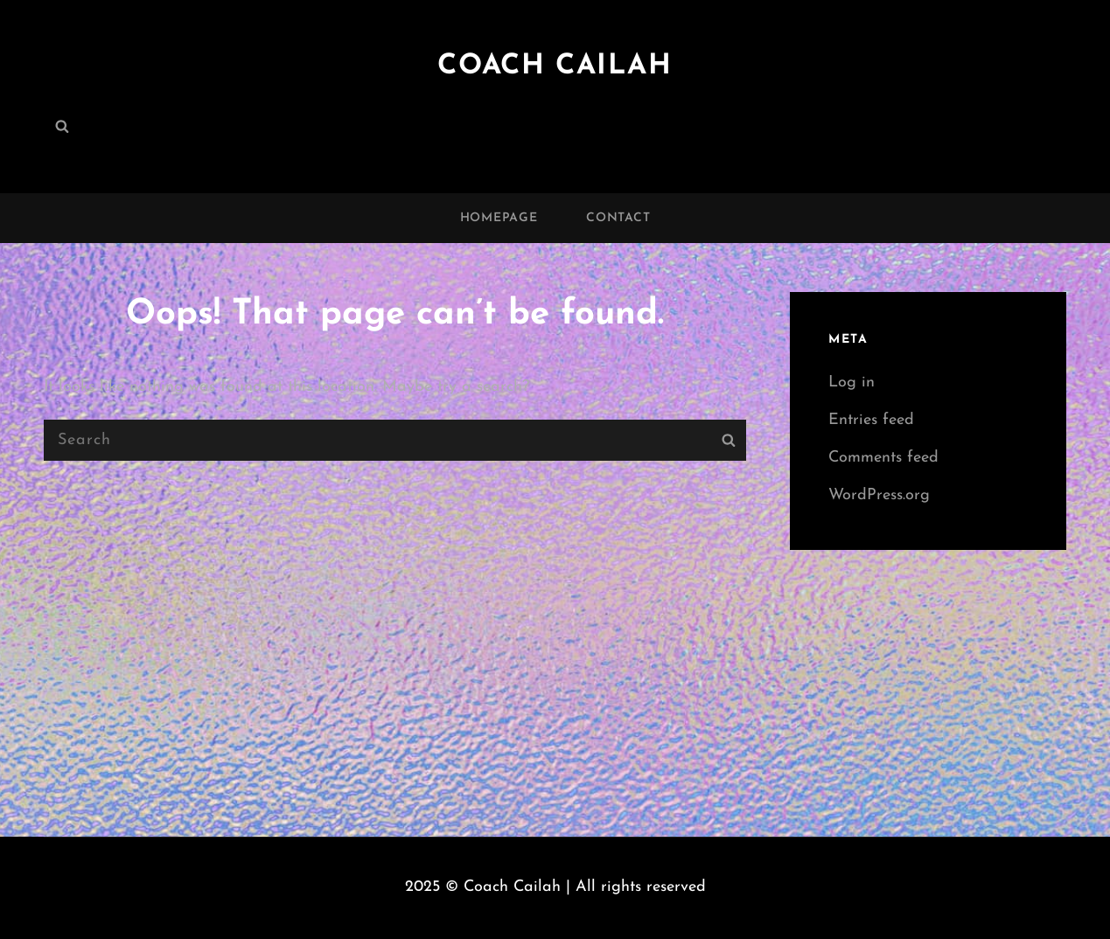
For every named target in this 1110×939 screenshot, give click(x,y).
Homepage (499, 218)
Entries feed (871, 420)
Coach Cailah (554, 66)
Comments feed (883, 457)
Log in (851, 382)
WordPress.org (879, 495)
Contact (618, 218)
